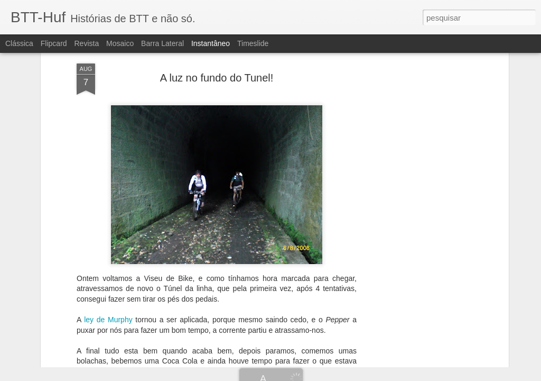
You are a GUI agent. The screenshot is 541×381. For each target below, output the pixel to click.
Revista (86, 43)
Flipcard (54, 43)
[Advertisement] (415, 159)
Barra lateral (162, 43)
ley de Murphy (109, 248)
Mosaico (120, 43)
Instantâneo (210, 43)
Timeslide (252, 43)
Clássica (19, 43)
